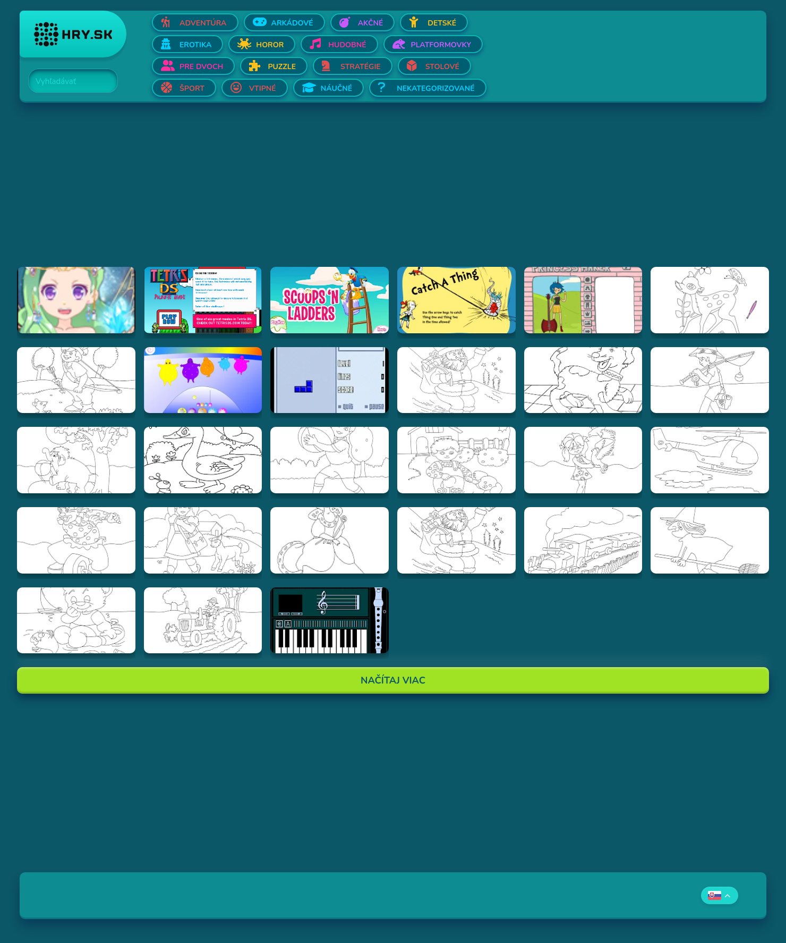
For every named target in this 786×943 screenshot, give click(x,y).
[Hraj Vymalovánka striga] (710, 540)
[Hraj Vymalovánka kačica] (203, 460)
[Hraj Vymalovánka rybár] (710, 380)
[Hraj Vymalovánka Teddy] (76, 620)
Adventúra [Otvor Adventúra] (203, 23)
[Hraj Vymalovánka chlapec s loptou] (329, 460)
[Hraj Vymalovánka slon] (76, 460)
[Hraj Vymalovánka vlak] (583, 540)
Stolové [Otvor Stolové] (442, 67)
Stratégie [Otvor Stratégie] (360, 67)
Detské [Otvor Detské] (442, 23)
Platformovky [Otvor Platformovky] (441, 45)
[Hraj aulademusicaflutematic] (329, 620)
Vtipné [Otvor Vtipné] (262, 88)
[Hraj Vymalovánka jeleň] (710, 300)
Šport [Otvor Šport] (192, 88)
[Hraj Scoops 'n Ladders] (329, 300)
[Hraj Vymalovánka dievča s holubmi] (583, 460)
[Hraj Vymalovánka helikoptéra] (710, 460)
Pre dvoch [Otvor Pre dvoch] (201, 67)
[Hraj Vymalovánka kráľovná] (329, 540)
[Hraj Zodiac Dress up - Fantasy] (76, 300)
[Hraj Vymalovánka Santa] (456, 380)
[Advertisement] (338, 192)
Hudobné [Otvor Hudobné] (347, 45)
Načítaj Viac (393, 680)
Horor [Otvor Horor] (270, 45)
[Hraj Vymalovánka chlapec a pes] (456, 460)
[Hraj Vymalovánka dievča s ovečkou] (203, 540)
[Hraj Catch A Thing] (456, 300)
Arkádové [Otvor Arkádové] (292, 23)
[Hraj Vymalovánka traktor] (203, 620)
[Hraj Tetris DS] (203, 300)
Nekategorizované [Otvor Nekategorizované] (435, 88)
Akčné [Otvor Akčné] (370, 23)
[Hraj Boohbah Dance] (203, 380)
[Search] (67, 81)
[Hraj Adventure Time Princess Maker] (583, 300)
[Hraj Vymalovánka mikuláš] (456, 540)
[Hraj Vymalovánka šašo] (76, 540)
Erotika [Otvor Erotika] (195, 45)
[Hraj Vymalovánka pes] (583, 380)
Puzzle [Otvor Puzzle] (282, 67)
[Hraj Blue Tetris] (329, 380)
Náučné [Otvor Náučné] (337, 88)
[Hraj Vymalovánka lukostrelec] (76, 380)
